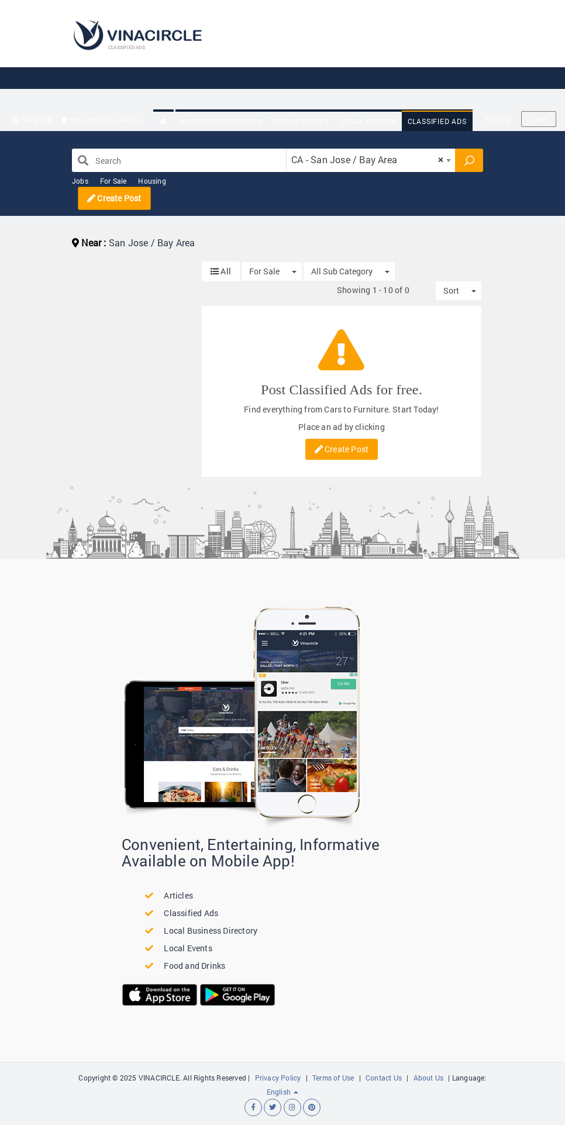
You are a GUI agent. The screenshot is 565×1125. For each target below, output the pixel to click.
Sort (451, 290)
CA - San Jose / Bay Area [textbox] (367, 159)
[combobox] (371, 160)
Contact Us (384, 1077)
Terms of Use (333, 1077)
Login (538, 119)
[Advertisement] (314, 83)
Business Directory (221, 121)
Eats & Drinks (301, 121)
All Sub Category (342, 271)
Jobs (80, 180)
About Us (429, 1077)
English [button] (283, 1091)
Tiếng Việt (32, 120)
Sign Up (497, 118)
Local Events (368, 121)
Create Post (114, 198)
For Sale (113, 180)
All (221, 271)
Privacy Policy (278, 1077)
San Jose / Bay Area (101, 120)
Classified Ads (437, 121)
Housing (152, 180)
